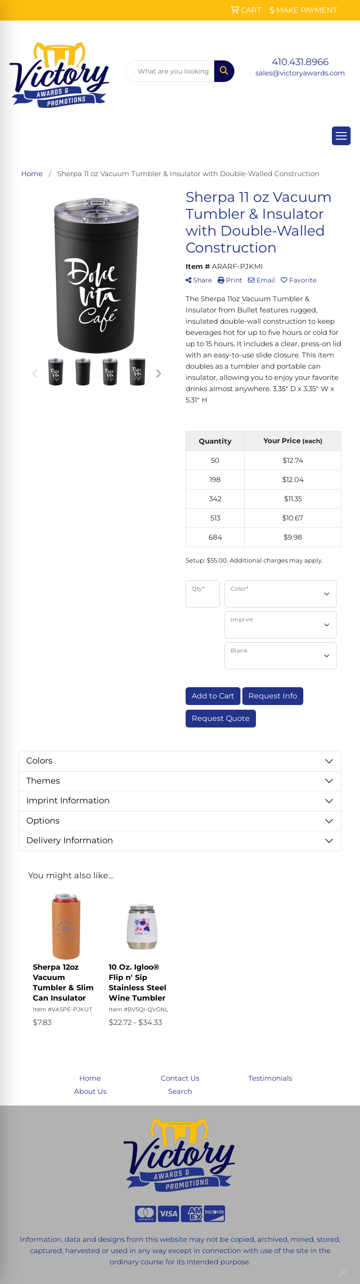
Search (180, 1091)
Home (90, 1078)
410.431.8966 (300, 61)
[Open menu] (341, 135)
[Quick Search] (170, 71)
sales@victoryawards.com (300, 73)
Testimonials (270, 1078)
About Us (90, 1091)
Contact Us (180, 1078)
